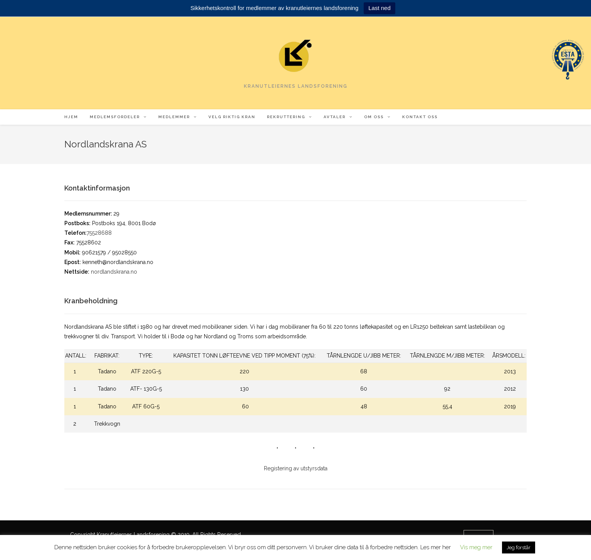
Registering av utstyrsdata (295, 468)
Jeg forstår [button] (519, 547)
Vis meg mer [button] (476, 547)
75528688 (99, 233)
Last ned (379, 8)
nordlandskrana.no (114, 272)
